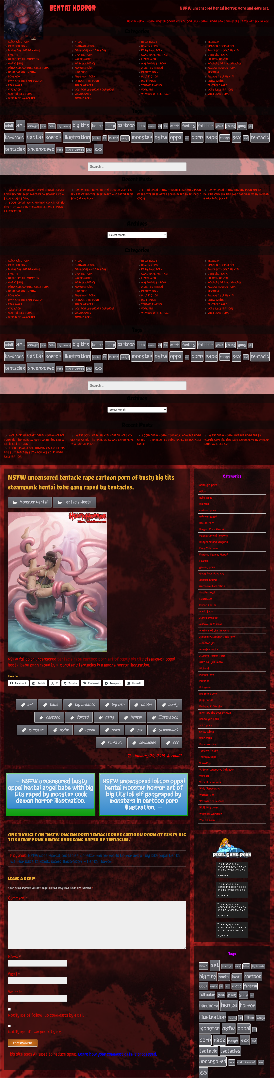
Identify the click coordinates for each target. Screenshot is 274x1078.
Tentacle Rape (217, 85)
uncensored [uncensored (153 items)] (41, 145)
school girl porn (87, 81)
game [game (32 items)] (219, 125)
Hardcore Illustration (23, 59)
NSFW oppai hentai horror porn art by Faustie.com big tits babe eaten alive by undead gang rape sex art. (236, 190)
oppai (90, 722)
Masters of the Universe (225, 63)
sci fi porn (148, 81)
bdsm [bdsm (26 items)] (52, 125)
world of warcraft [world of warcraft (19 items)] (75, 146)
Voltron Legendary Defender (95, 89)
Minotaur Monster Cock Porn (28, 68)
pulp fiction (149, 76)
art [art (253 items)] (20, 124)
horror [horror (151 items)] (53, 135)
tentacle (114, 735)
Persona (213, 72)
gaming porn (83, 55)
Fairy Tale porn (151, 50)
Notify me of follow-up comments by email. (46, 1007)
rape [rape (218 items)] (211, 135)
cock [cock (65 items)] (141, 125)
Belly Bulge (149, 42)
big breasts (85, 697)
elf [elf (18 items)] (159, 125)
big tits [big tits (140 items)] (81, 125)
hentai (136, 709)
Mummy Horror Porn (221, 68)
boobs (146, 697)
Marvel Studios (85, 63)
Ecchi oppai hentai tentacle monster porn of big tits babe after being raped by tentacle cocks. (169, 190)
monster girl (84, 68)
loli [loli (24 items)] (104, 136)
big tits (117, 697)
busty (173, 697)
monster (35, 722)
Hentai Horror (72, 8)
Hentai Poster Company (163, 21)
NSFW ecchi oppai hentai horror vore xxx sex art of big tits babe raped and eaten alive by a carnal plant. (102, 190)
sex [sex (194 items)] (237, 135)
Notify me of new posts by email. (37, 1024)
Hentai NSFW (135, 21)
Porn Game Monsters (224, 21)
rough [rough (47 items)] (225, 136)
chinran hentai (85, 46)
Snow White (216, 81)
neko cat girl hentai (22, 72)
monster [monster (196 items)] (142, 135)
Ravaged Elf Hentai (221, 76)
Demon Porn (149, 46)
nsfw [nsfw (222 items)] (161, 135)
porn (115, 722)
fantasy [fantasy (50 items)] (188, 125)
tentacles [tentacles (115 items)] (15, 146)
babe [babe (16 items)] (43, 125)
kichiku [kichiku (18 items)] (96, 136)
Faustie (13, 55)
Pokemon (14, 76)
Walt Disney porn (20, 94)
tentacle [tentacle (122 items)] (260, 135)
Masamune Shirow (153, 63)
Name (14, 949)
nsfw (64, 722)
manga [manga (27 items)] (125, 136)
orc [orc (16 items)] (186, 136)
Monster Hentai (152, 68)
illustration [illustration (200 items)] (77, 135)
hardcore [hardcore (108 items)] (14, 135)
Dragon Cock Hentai (221, 46)
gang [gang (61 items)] (242, 125)
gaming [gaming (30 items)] (230, 125)
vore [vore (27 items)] (60, 146)
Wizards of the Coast (156, 94)
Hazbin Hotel (83, 59)
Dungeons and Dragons (24, 50)
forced (83, 709)
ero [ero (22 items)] (166, 125)
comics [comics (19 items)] (151, 125)
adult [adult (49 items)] (9, 125)
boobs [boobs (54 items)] (97, 125)
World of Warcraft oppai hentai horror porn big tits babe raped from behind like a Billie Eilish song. (34, 190)
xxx (175, 735)
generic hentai (218, 55)
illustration (168, 709)
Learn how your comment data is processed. (117, 1046)
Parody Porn (149, 72)
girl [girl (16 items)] (250, 125)
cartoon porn (17, 46)
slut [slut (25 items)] (246, 136)
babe (54, 697)
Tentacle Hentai (152, 85)
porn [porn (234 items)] (197, 135)
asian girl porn (18, 42)
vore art (147, 89)
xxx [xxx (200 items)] (98, 145)
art (30, 697)
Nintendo (81, 72)
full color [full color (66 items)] (205, 125)
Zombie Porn (83, 98)
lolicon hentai (218, 59)
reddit (176, 748)
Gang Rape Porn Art (155, 55)
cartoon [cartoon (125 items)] (126, 125)
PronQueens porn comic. (251, 1074)
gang (109, 709)
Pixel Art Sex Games (255, 21)
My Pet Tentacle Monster (169, 1074)
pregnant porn (85, 76)
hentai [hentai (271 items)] (34, 135)
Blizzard (213, 42)
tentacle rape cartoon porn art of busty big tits (100, 651)
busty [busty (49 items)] (110, 125)
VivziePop (14, 89)
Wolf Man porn (218, 94)
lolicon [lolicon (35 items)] (113, 136)
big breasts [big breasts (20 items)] (64, 125)
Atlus (78, 42)
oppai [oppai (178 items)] (176, 135)
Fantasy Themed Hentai (223, 50)
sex (139, 722)
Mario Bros (15, 63)
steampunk (168, 722)
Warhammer (83, 94)
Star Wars (15, 85)
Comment (18, 890)
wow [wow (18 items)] (89, 146)
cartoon (53, 709)
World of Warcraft (21, 98)
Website (15, 984)
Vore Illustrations (221, 89)
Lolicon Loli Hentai (194, 21)
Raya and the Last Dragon (25, 81)
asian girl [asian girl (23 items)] (32, 125)
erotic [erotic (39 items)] (174, 125)
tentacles (147, 735)
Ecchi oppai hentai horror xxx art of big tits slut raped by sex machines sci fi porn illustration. (34, 203)
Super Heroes (84, 85)
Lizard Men (148, 59)
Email (14, 966)
